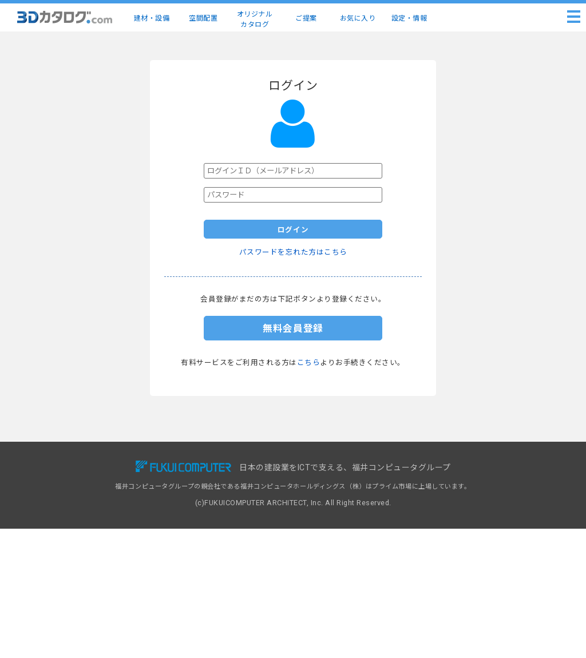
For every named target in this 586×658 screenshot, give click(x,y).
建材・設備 (152, 18)
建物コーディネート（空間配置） (109, 490)
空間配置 (203, 18)
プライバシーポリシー (459, 503)
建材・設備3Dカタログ (94, 478)
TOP (67, 466)
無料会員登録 (293, 328)
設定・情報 (409, 18)
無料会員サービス (208, 466)
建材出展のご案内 (330, 490)
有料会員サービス (208, 478)
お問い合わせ (446, 466)
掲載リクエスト (327, 478)
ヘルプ (436, 478)
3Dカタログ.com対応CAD (343, 466)
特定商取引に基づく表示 (462, 515)
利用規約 (439, 490)
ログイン (293, 229)
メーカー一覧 (80, 503)
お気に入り (358, 18)
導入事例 (195, 490)
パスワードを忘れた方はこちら (293, 252)
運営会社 (439, 528)
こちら (308, 362)
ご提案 (306, 18)
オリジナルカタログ (255, 19)
